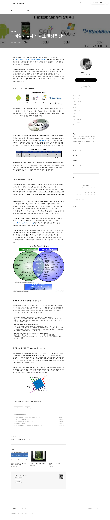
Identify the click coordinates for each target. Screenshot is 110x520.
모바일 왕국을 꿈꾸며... (19, 477)
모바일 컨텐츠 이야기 (17, 3)
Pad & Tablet (76, 122)
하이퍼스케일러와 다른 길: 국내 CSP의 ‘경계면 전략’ (26, 417)
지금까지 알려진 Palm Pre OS (21, 419)
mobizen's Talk (23, 508)
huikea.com (43, 140)
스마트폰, (84, 141)
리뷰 (74, 116)
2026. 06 (86, 185)
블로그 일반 (76, 98)
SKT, (83, 136)
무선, (93, 138)
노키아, (74, 138)
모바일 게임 (76, 104)
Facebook (76, 166)
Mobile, (92, 141)
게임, (94, 136)
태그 (19, 10)
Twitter (82, 166)
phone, (88, 141)
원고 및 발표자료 (77, 119)
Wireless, (79, 138)
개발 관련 (16, 414)
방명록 (27, 10)
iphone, (90, 136)
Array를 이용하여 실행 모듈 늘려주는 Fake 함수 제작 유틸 (27, 425)
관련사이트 (90, 508)
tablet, (79, 141)
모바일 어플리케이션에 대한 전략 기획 (22, 421)
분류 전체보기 (76, 96)
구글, (87, 138)
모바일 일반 (76, 107)
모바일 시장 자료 (77, 101)
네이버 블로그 (14, 508)
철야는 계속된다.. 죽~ (19, 423)
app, (86, 136)
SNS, (74, 136)
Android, (75, 144)
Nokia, (84, 138)
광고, (90, 138)
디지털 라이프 (76, 110)
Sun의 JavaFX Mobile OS (22, 59)
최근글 (74, 150)
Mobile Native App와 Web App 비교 (23, 223)
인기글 (79, 150)
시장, (79, 144)
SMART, (75, 141)
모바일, (80, 136)
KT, (77, 136)
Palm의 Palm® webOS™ (38, 59)
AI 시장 (74, 125)
